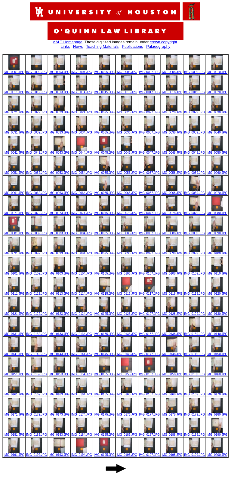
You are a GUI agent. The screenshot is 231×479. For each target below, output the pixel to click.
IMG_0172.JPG (36, 413)
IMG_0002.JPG (36, 71)
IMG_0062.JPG (36, 192)
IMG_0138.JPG (172, 333)
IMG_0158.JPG (172, 373)
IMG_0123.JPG (59, 312)
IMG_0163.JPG (59, 393)
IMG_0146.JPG (126, 353)
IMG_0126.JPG (126, 312)
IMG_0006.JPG (126, 71)
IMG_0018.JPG (172, 91)
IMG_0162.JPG (36, 393)
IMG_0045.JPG (104, 151)
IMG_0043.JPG (59, 151)
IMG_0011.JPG (14, 91)
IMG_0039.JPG (194, 131)
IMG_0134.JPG (81, 333)
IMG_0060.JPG (217, 171)
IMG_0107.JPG (149, 272)
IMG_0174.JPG (81, 413)
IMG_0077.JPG (149, 212)
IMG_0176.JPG (126, 413)
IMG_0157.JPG (149, 373)
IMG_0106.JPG (126, 272)
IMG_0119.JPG (194, 292)
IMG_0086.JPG (126, 232)
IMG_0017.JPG (149, 91)
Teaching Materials (102, 46)
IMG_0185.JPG (104, 433)
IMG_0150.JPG (217, 353)
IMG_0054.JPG (81, 171)
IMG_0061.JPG (14, 192)
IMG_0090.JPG (217, 232)
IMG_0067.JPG (149, 192)
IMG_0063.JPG (59, 192)
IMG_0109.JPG (194, 272)
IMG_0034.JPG (81, 131)
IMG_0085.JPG (104, 232)
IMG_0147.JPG (149, 353)
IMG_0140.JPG (217, 333)
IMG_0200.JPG (217, 453)
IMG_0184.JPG (81, 433)
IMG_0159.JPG (194, 373)
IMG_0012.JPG (36, 91)
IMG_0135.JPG (104, 333)
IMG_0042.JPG (36, 151)
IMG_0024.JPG (81, 111)
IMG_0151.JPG (14, 373)
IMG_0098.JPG (172, 252)
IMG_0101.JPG (14, 272)
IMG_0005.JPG (104, 71)
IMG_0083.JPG (59, 232)
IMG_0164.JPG (81, 393)
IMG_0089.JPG (194, 232)
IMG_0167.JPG (149, 393)
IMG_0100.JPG (217, 252)
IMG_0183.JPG (59, 433)
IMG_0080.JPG (217, 212)
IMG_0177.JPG (149, 413)
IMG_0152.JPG (36, 373)
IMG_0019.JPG (194, 91)
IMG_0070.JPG (217, 192)
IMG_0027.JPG (149, 111)
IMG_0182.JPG (36, 433)
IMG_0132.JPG (36, 333)
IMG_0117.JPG (149, 292)
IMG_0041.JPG (14, 151)
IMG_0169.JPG (194, 393)
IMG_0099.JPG (194, 252)
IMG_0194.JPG (81, 453)
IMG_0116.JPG (126, 292)
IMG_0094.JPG (81, 252)
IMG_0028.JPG (172, 111)
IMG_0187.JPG (149, 433)
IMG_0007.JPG (149, 71)
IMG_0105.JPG (104, 272)
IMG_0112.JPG (36, 292)
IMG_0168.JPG (172, 393)
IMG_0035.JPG (104, 131)
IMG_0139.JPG (194, 333)
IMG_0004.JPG (81, 71)
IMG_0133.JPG (59, 333)
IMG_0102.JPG (36, 272)
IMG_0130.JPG (217, 312)
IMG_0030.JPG (217, 111)
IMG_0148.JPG (172, 353)
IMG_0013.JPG (59, 91)
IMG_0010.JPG (217, 71)
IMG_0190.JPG (217, 433)
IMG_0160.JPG (217, 373)
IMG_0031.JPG (14, 131)
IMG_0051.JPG (14, 171)
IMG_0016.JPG (126, 91)
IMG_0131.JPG (14, 333)
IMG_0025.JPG (104, 111)
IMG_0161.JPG (14, 393)
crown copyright (163, 42)
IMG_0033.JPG (59, 131)
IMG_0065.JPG (104, 192)
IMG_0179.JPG (194, 413)
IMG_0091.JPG (14, 252)
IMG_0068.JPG (172, 192)
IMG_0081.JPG (14, 232)
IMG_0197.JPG (149, 453)
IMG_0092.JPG (36, 252)
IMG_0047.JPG (149, 151)
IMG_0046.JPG (126, 151)
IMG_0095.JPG (104, 252)
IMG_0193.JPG (59, 453)
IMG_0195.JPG (104, 453)
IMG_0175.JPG (104, 413)
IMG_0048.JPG (172, 151)
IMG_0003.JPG (59, 71)
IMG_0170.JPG (217, 393)
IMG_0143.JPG (59, 353)
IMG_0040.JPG (217, 131)
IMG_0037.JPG (149, 131)
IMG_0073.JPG (59, 212)
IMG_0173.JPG (59, 413)
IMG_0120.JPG (217, 292)
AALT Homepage (68, 42)
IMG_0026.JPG (126, 111)
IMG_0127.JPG (149, 312)
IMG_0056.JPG (126, 171)
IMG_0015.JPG (104, 91)
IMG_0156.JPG (126, 373)
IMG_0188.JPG (172, 433)
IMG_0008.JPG (172, 71)
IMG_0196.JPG (126, 453)
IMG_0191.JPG (14, 453)
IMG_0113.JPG (59, 292)
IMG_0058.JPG (172, 171)
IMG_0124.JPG (81, 312)
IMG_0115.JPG (104, 292)
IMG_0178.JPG (172, 413)
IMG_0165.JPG (104, 393)
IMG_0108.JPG (172, 272)
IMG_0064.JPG (81, 192)
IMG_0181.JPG (14, 433)
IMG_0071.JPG (14, 212)
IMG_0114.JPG (81, 292)
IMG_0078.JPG (172, 212)
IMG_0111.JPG (14, 292)
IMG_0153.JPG (59, 373)
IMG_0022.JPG (36, 111)
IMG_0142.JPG (36, 353)
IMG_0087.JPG (149, 232)
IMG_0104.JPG (81, 272)
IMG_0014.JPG (81, 91)
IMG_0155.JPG (104, 373)
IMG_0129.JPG (194, 312)
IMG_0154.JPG (81, 373)
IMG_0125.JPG (104, 312)
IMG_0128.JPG (172, 312)
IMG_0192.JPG (36, 453)
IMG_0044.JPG (81, 151)
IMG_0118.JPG (172, 292)
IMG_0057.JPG (149, 171)
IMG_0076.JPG (126, 212)
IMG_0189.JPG (194, 433)
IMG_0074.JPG (81, 212)
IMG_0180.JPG (217, 413)
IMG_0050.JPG (217, 151)
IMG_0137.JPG (149, 333)
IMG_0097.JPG (149, 252)
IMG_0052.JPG (36, 171)
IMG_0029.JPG (194, 111)
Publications (132, 46)
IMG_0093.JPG (59, 252)
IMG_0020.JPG (217, 91)
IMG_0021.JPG (14, 111)
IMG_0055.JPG (104, 171)
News (78, 46)
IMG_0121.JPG (14, 312)
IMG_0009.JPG (194, 71)
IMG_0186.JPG (126, 433)
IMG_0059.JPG (194, 171)
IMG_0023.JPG (59, 111)
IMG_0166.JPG (126, 393)
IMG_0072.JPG (36, 212)
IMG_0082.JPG (36, 232)
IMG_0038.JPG (172, 131)
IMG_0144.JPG (81, 353)
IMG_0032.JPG (36, 131)
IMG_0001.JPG (14, 71)
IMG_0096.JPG (126, 252)
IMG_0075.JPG (104, 212)
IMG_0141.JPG (14, 353)
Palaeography (158, 46)
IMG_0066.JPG (126, 192)
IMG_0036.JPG (126, 131)
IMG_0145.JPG (104, 353)
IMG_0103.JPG (59, 272)
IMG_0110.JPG (217, 272)
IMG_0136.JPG (126, 333)
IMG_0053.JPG (59, 171)
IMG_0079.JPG (194, 212)
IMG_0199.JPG (194, 453)
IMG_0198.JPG (172, 453)
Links (65, 46)
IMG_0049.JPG (194, 151)
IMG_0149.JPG (194, 353)
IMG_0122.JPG (36, 312)
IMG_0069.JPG (194, 192)
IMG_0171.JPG (14, 413)
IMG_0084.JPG (81, 232)
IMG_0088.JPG (172, 232)
